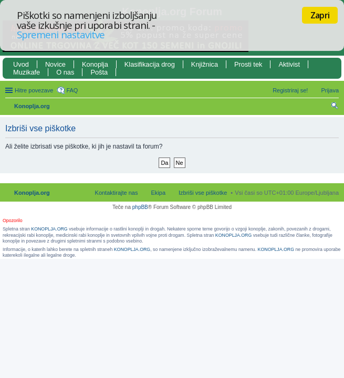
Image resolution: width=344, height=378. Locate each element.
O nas (65, 72)
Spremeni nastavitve (61, 34)
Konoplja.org (32, 106)
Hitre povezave (34, 90)
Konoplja (95, 64)
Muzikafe (26, 72)
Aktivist (289, 64)
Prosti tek (248, 64)
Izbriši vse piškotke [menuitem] (203, 193)
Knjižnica (204, 64)
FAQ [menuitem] (72, 90)
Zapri (319, 15)
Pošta (99, 72)
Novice (55, 64)
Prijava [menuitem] (330, 90)
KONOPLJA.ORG (49, 229)
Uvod (21, 64)
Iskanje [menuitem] (335, 107)
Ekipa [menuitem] (158, 193)
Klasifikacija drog (149, 64)
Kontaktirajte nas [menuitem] (116, 193)
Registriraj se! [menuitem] (290, 90)
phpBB (140, 207)
